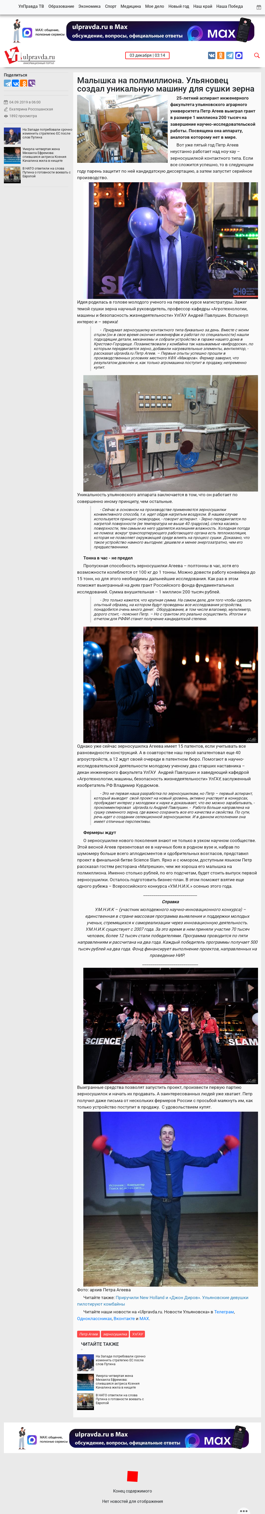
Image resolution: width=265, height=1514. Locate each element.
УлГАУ (137, 1334)
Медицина (131, 6)
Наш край (202, 6)
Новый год (178, 6)
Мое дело (154, 6)
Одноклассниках (94, 1318)
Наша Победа (229, 6)
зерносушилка (115, 1334)
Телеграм (224, 1311)
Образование (61, 6)
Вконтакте (124, 1318)
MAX (144, 1318)
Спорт (110, 6)
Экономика (89, 6)
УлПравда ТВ (31, 6)
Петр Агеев (88, 1334)
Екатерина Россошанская (31, 109)
